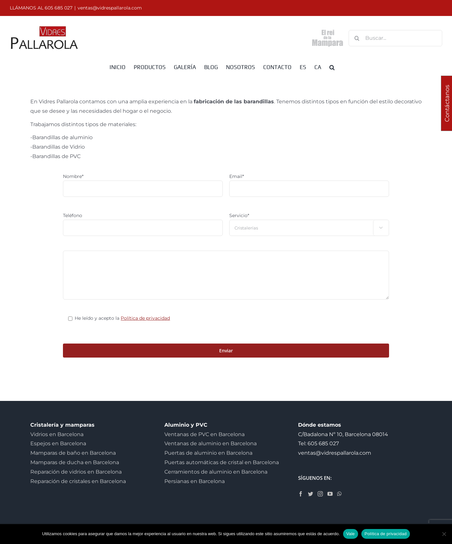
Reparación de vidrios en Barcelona (76, 472)
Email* (236, 176)
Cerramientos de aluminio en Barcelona (215, 472)
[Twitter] (310, 493)
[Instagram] (320, 493)
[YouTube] (330, 493)
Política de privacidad (145, 318)
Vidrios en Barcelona (56, 434)
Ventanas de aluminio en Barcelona (210, 443)
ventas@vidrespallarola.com (110, 8)
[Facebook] (300, 493)
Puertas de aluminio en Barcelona (208, 453)
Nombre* (73, 176)
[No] (444, 534)
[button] (332, 66)
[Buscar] (357, 38)
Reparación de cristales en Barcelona (78, 481)
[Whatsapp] (339, 493)
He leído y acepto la (122, 318)
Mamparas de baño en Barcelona (73, 453)
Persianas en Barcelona (194, 481)
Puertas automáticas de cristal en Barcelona (221, 462)
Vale (350, 533)
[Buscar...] (395, 38)
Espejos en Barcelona (58, 443)
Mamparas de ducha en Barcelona (74, 462)
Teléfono (72, 215)
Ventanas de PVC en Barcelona (204, 434)
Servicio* (239, 215)
